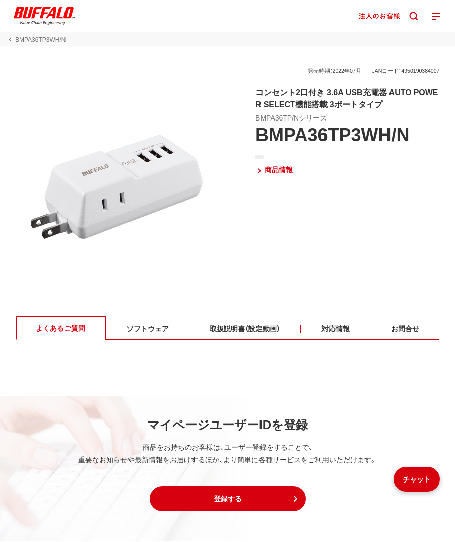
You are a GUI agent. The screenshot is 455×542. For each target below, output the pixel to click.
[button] (228, 499)
